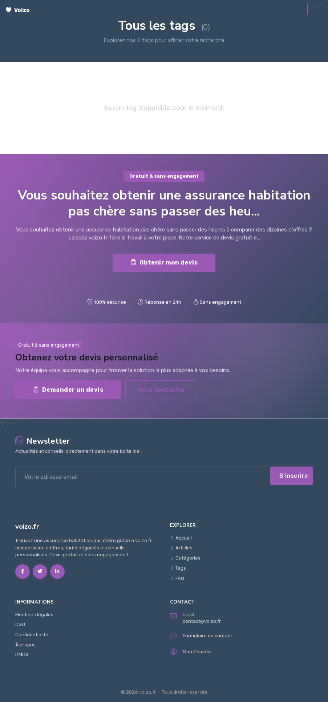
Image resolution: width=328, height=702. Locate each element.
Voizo (18, 10)
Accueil (181, 538)
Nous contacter (161, 389)
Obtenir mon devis (164, 262)
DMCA (22, 654)
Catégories (185, 558)
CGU (20, 624)
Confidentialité (31, 634)
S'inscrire (293, 475)
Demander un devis (68, 389)
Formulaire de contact (201, 635)
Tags (178, 568)
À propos (25, 644)
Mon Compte (190, 651)
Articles (181, 547)
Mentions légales (34, 614)
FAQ (177, 578)
